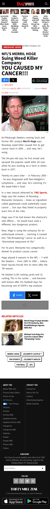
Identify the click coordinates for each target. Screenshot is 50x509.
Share (17, 295)
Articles (6, 411)
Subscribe (42, 468)
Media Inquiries (33, 404)
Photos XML (8, 444)
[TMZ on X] (21, 481)
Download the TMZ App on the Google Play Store (37, 501)
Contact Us (31, 389)
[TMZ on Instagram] (33, 481)
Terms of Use (8, 396)
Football (20, 364)
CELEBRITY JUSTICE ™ (32, 354)
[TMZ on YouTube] (27, 481)
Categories (7, 426)
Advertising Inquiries (35, 400)
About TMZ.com (9, 389)
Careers (30, 396)
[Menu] (3, 3)
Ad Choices (7, 400)
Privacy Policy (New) (11, 393)
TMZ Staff (8, 85)
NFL (31, 364)
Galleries (6, 433)
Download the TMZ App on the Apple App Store (13, 501)
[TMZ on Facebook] (16, 481)
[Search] (46, 3)
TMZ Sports (40, 192)
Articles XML (8, 415)
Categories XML (9, 430)
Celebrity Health (32, 359)
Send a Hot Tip (32, 393)
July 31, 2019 (15, 88)
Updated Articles (10, 419)
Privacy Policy (17, 463)
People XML (8, 441)
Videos (6, 448)
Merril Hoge (13, 354)
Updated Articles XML (12, 422)
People (6, 437)
